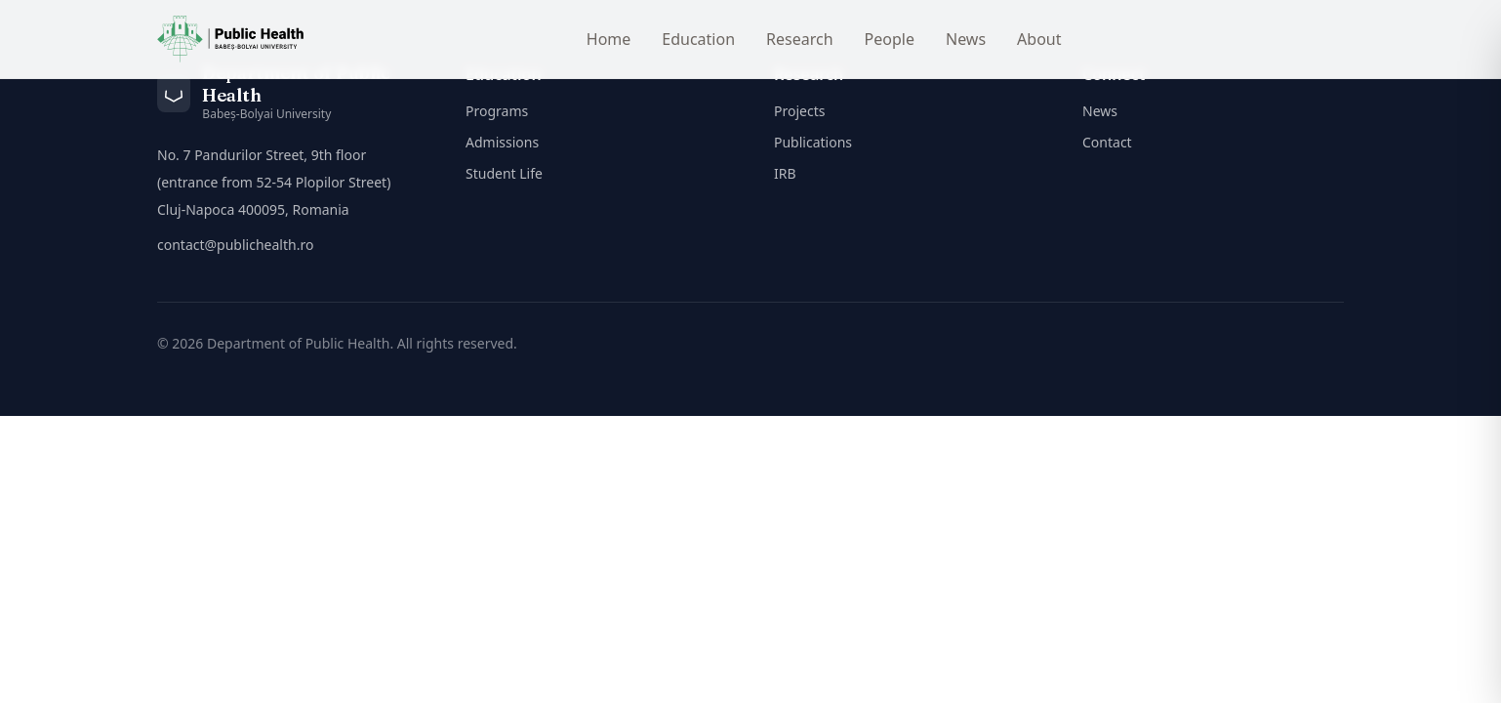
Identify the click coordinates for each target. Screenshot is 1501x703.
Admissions (502, 142)
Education (698, 39)
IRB (785, 173)
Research (799, 39)
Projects (799, 111)
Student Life (504, 173)
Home (609, 39)
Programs (497, 111)
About (1039, 39)
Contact (1107, 142)
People (889, 39)
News (966, 39)
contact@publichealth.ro (235, 244)
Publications (813, 142)
